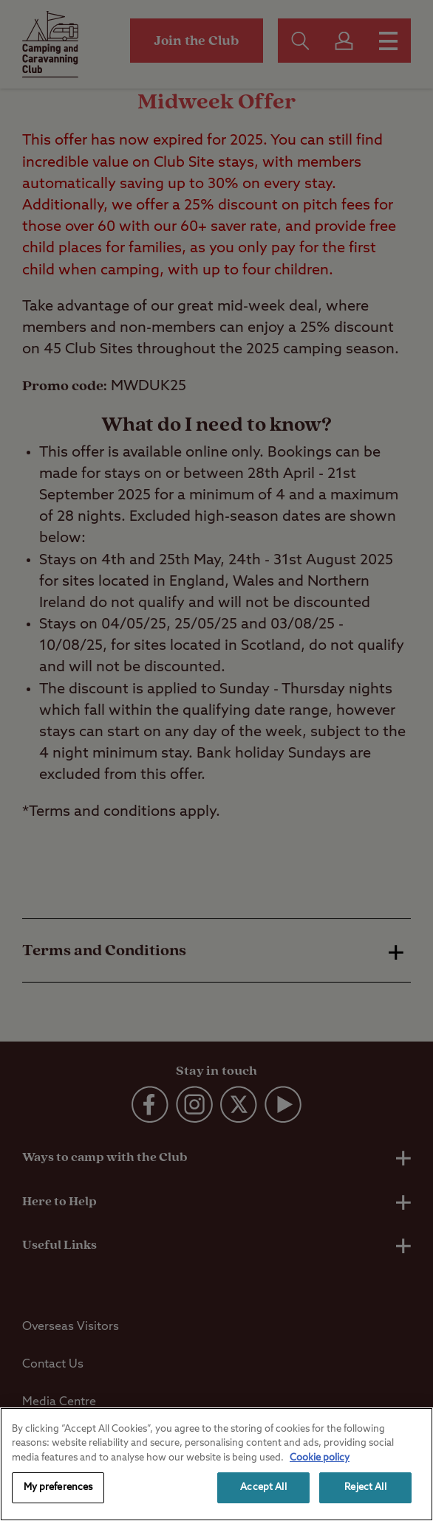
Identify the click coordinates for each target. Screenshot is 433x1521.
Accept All (263, 1487)
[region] (216, 1464)
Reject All (365, 1487)
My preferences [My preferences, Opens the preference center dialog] (58, 1487)
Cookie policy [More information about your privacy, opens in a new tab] (320, 1458)
